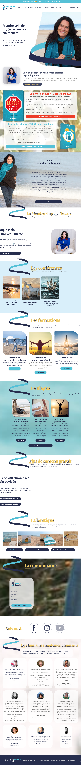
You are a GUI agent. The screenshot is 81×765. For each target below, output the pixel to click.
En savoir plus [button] (15, 369)
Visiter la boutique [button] (14, 549)
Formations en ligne (22, 7)
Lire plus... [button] (21, 440)
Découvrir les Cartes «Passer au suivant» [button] (37, 549)
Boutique (47, 7)
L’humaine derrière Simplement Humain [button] (48, 202)
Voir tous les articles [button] (40, 445)
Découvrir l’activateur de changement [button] (63, 549)
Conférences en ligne (36, 7)
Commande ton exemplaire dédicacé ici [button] (50, 116)
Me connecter (74, 7)
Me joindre (59, 7)
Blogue (53, 7)
